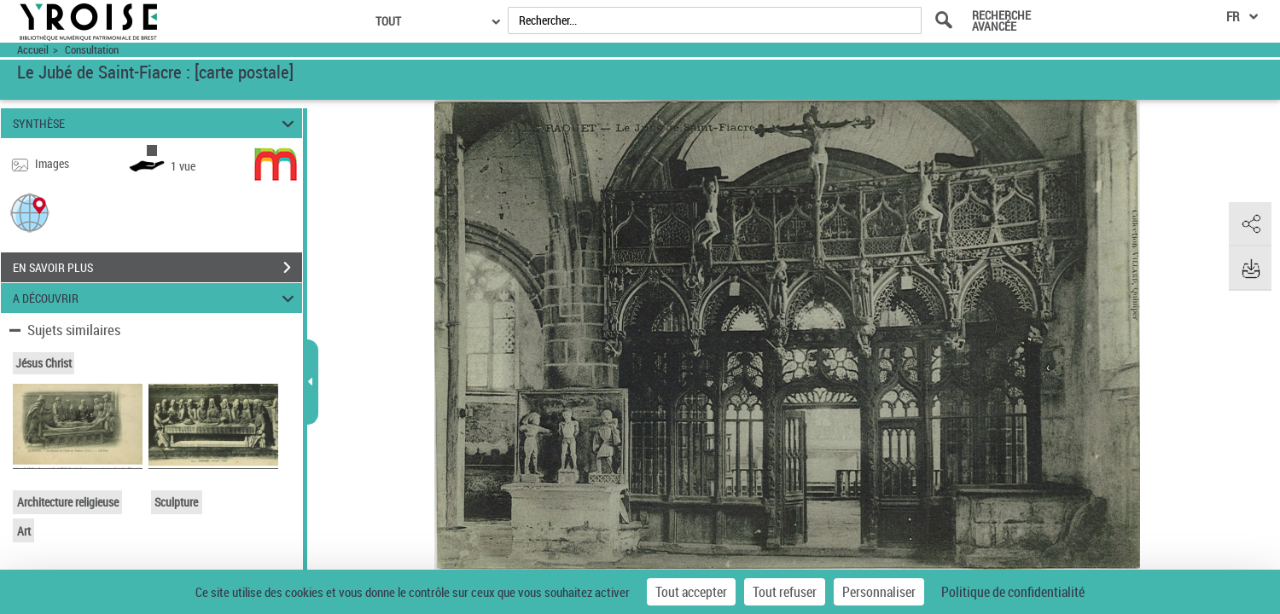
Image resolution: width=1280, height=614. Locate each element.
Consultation (92, 50)
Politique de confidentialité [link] (1013, 591)
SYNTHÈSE (156, 123)
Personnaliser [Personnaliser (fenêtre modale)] (879, 591)
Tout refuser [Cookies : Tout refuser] (785, 591)
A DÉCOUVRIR (156, 298)
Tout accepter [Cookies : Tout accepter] (691, 591)
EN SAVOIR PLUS (157, 268)
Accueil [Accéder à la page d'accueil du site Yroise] (33, 50)
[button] (30, 212)
